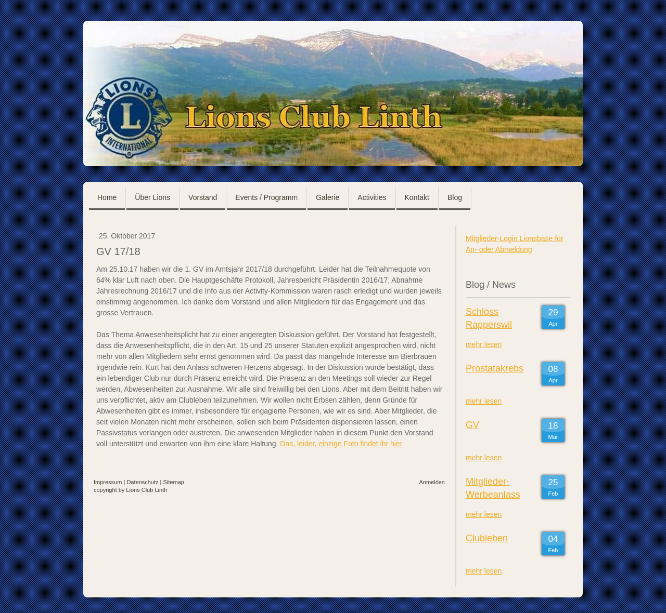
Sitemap (173, 482)
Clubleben (487, 538)
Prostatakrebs (494, 368)
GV (472, 425)
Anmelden (432, 482)
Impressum (108, 482)
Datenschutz (142, 482)
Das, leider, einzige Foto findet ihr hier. (342, 443)
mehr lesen (484, 344)
